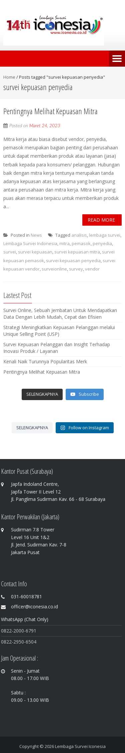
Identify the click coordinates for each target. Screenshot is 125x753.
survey (76, 269)
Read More (101, 220)
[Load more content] (42, 394)
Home (9, 77)
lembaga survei (104, 235)
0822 (6, 641)
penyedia (102, 243)
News (36, 235)
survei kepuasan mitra (77, 252)
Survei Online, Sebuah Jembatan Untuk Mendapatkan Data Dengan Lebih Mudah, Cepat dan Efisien (60, 313)
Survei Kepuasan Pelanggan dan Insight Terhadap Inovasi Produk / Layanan (56, 347)
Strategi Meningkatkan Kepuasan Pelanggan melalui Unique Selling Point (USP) (59, 330)
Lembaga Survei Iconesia (80, 746)
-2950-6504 (24, 641)
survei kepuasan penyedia (73, 260)
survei (9, 252)
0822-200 (11, 630)
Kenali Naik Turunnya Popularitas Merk (45, 361)
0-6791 (28, 630)
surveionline (54, 269)
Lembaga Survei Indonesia (30, 243)
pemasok (81, 243)
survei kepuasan (35, 252)
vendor (92, 269)
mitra (64, 243)
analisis (79, 235)
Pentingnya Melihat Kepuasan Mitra (50, 111)
